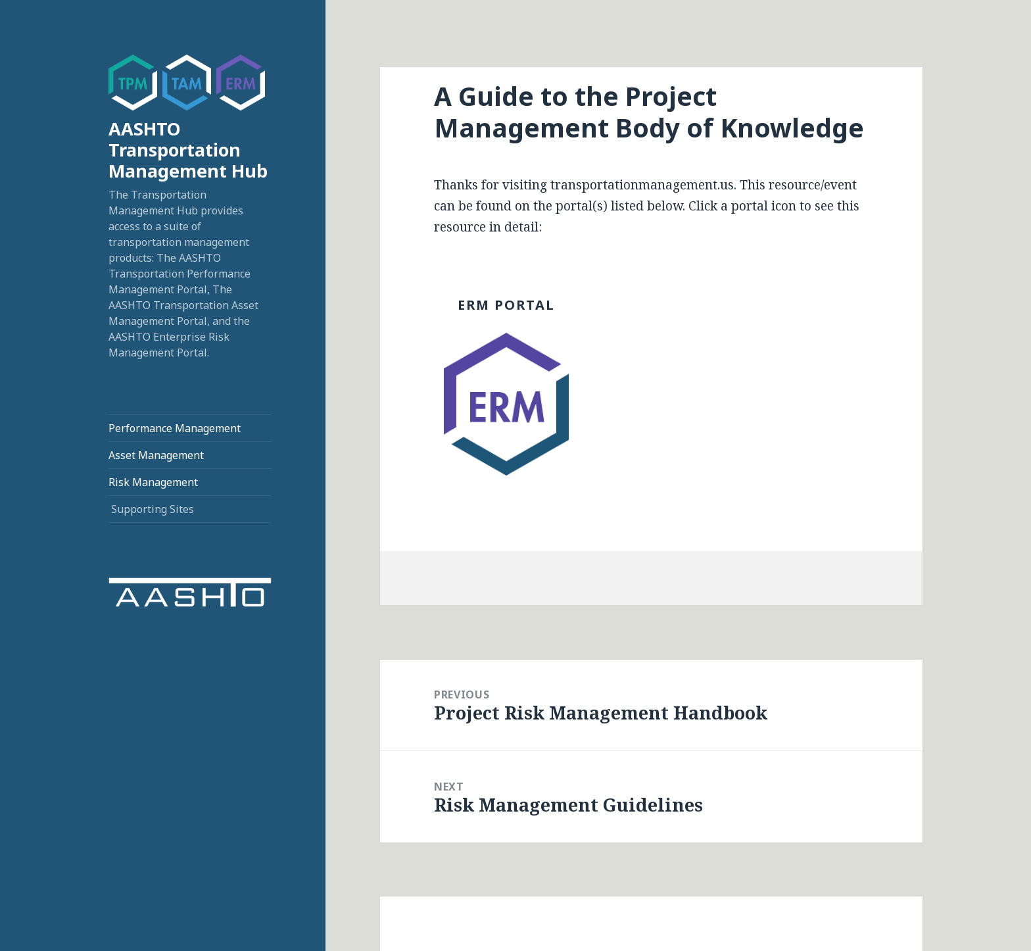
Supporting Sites (152, 509)
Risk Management (153, 482)
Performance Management (174, 428)
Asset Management (156, 455)
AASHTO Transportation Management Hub (188, 149)
